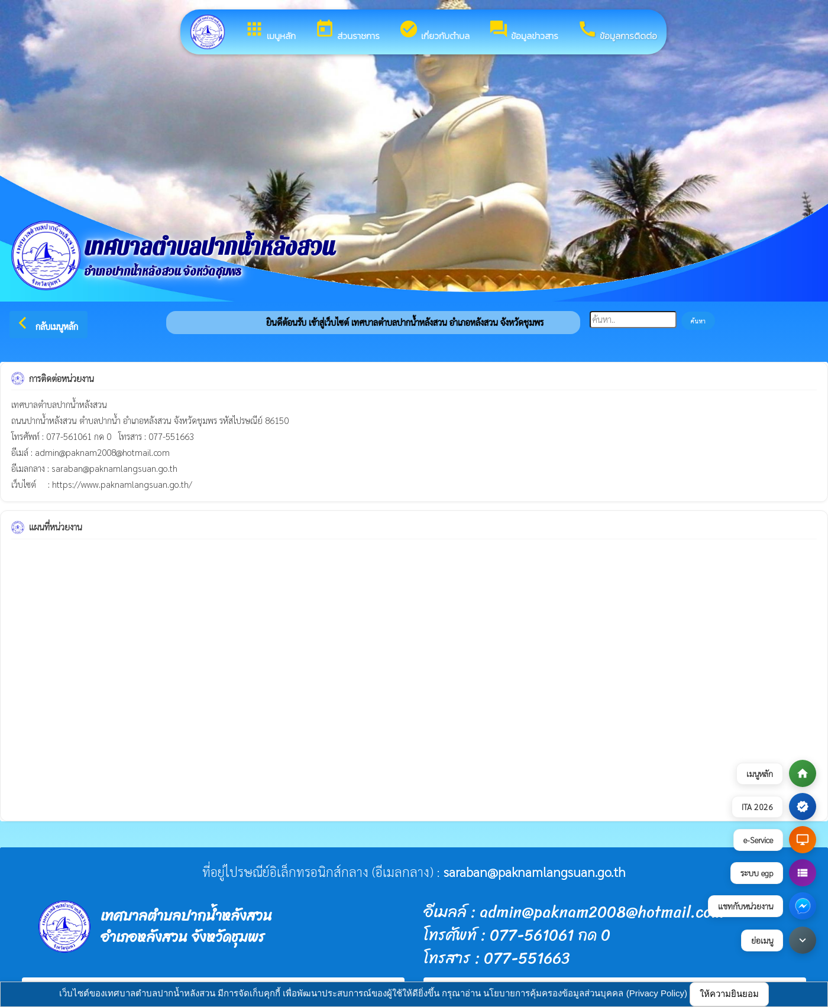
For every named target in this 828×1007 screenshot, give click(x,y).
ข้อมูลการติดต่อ (617, 31)
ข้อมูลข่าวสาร (523, 31)
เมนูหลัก (270, 31)
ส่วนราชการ (347, 31)
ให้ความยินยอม (729, 994)
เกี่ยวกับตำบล (434, 31)
